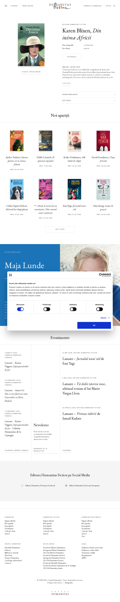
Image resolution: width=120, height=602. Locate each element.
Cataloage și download (13, 560)
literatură (88, 45)
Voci (83, 536)
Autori (7, 533)
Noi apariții (9, 523)
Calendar (66, 450)
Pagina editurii (10, 521)
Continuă (66, 83)
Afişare (103, 318)
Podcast (8, 550)
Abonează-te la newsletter (40, 450)
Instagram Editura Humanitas (54, 550)
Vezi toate (60, 229)
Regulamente (87, 555)
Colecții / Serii (10, 531)
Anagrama (69, 582)
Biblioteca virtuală (11, 553)
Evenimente (9, 528)
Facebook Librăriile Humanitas (54, 563)
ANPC (84, 558)
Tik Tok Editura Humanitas (53, 553)
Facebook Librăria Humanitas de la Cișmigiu (59, 565)
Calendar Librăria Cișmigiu (16, 450)
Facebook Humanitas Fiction (54, 555)
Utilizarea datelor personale (92, 547)
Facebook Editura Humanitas (54, 547)
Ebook (86, 48)
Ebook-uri (8, 555)
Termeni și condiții (88, 553)
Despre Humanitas (12, 558)
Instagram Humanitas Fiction (54, 558)
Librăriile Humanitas (93, 6)
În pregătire (9, 526)
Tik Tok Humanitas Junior (53, 568)
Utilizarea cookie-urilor (90, 550)
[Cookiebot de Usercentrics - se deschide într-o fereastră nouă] (100, 275)
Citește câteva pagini (31, 72)
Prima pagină (27, 6)
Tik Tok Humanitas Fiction (53, 560)
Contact (8, 563)
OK (94, 325)
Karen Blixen (76, 30)
